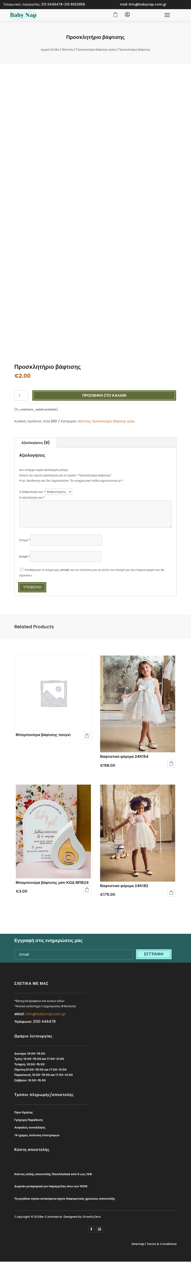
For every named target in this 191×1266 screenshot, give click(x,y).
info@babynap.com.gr (46, 1016)
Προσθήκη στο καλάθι (104, 397)
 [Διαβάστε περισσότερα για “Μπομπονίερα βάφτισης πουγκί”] (86, 737)
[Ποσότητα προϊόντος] (21, 398)
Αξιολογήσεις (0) (36, 444)
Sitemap (137, 1246)
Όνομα (24, 542)
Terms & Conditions (162, 1246)
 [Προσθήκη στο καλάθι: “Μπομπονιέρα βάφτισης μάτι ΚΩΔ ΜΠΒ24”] (86, 890)
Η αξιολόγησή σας (32, 499)
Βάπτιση (67, 51)
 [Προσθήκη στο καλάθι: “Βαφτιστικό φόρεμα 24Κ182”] (171, 894)
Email (24, 558)
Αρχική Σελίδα (50, 51)
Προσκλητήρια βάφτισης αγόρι (96, 51)
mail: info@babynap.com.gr (143, 4)
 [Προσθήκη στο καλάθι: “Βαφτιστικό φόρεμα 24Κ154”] (171, 764)
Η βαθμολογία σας (32, 494)
